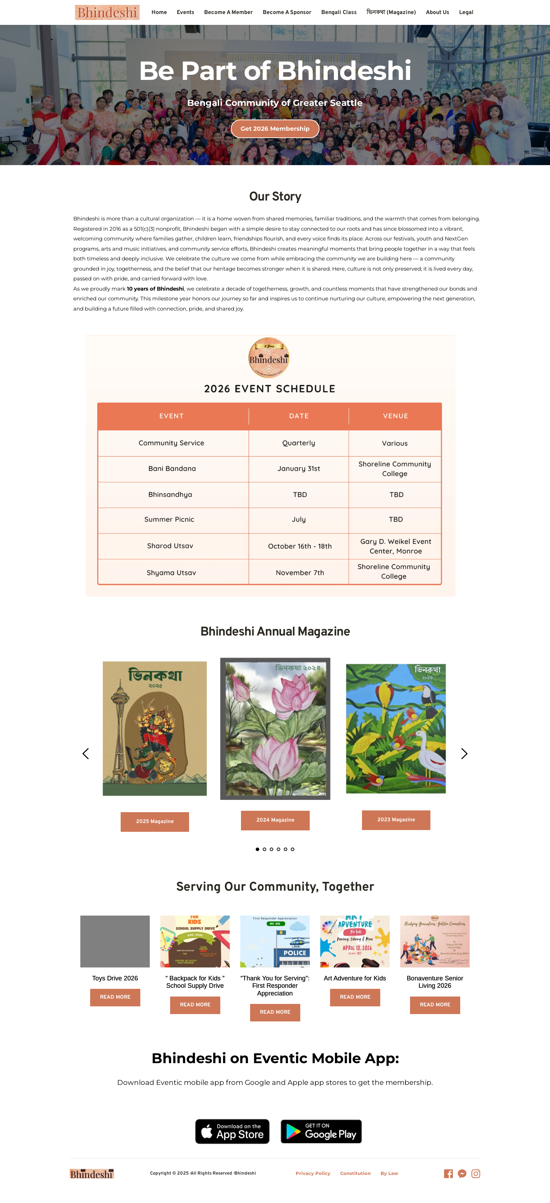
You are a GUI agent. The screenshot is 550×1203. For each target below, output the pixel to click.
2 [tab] (264, 849)
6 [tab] (292, 849)
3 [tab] (271, 849)
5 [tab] (285, 849)
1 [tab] (257, 849)
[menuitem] (159, 12)
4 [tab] (278, 849)
